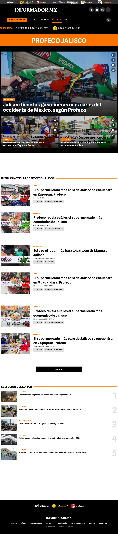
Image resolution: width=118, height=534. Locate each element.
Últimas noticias (17, 20)
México (45, 20)
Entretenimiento (78, 523)
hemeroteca (50, 527)
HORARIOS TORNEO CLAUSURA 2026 (31, 28)
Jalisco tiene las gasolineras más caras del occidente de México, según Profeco (52, 107)
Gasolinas (49, 262)
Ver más (59, 370)
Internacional (25, 421)
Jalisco (34, 20)
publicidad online (66, 527)
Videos (57, 19)
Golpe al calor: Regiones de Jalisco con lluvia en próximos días (46, 395)
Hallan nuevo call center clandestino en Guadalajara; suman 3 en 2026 (49, 438)
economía (103, 523)
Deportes (49, 523)
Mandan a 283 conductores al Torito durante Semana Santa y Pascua (50, 410)
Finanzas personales (54, 229)
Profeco (38, 201)
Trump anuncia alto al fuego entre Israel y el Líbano (41, 424)
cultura (92, 523)
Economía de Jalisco (54, 201)
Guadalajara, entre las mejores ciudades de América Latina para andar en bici (53, 453)
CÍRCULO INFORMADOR (69, 28)
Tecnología (62, 523)
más (68, 20)
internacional (36, 523)
